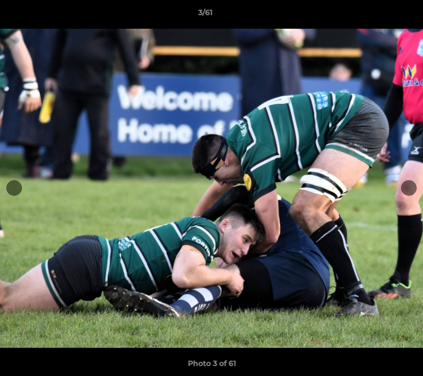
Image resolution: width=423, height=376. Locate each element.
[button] (379, 15)
